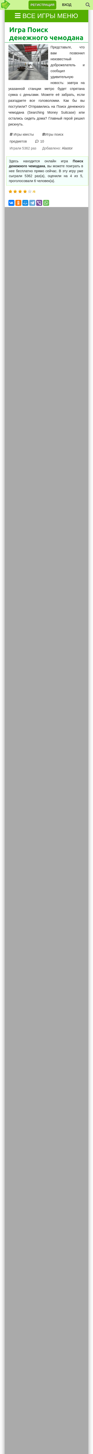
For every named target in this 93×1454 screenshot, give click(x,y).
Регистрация (42, 5)
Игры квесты (23, 134)
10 (41, 141)
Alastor (67, 148)
